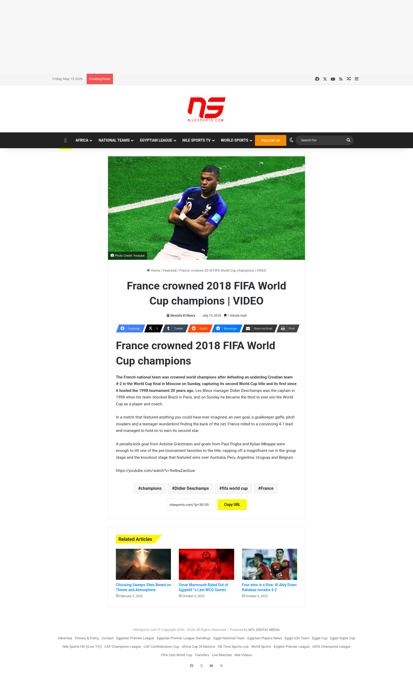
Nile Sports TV (197, 140)
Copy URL (232, 504)
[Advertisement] (206, 37)
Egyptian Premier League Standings (184, 638)
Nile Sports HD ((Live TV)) (82, 647)
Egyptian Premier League (135, 638)
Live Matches (222, 655)
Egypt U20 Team (297, 638)
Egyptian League (156, 140)
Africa (82, 140)
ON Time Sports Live (233, 647)
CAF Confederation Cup (161, 647)
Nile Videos (243, 655)
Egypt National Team (229, 638)
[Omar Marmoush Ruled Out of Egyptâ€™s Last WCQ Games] (206, 564)
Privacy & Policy (87, 638)
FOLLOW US (271, 140)
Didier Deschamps (192, 488)
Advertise (65, 638)
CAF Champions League (122, 647)
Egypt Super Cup (342, 638)
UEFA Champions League (331, 647)
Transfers (202, 655)
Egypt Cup (319, 638)
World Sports (234, 140)
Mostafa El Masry (182, 315)
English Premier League (291, 647)
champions (151, 488)
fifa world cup (235, 488)
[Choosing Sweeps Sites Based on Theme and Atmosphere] (143, 564)
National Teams (114, 140)
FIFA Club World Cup (176, 655)
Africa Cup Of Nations (198, 647)
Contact (108, 638)
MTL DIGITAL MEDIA (264, 630)
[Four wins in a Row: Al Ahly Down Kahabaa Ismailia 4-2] (269, 564)
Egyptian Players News (264, 638)
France (267, 488)
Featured (169, 270)
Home (153, 270)
